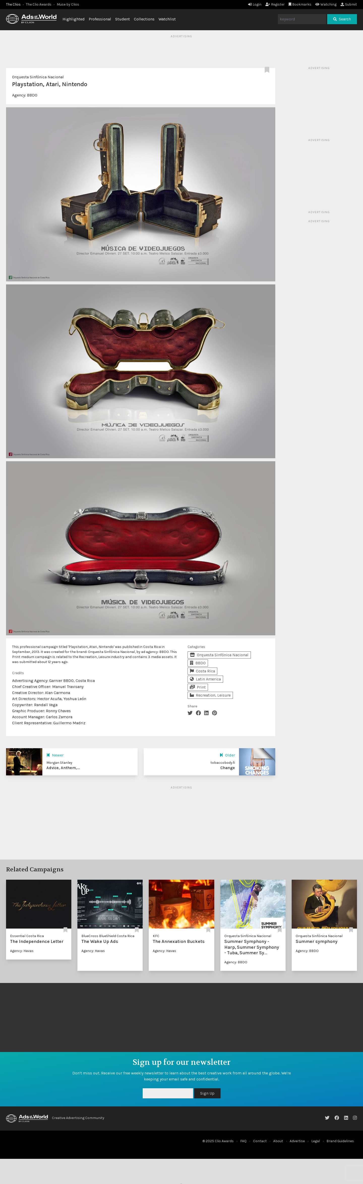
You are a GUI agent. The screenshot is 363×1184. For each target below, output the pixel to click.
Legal (315, 1141)
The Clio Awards (38, 4)
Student (122, 19)
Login (254, 4)
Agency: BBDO (235, 962)
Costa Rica (202, 671)
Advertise (297, 1141)
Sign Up (207, 1093)
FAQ (243, 1141)
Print (198, 687)
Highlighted (74, 19)
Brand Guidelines (340, 1141)
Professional (100, 19)
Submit (349, 4)
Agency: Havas (22, 951)
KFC (156, 936)
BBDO (32, 95)
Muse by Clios (68, 4)
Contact (260, 1141)
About (278, 1141)
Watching (326, 4)
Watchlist (167, 19)
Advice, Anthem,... (63, 767)
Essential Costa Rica (27, 936)
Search (342, 19)
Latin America (205, 679)
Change (227, 767)
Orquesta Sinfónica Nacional (38, 77)
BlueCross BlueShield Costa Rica (107, 936)
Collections (144, 19)
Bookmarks (300, 4)
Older (227, 755)
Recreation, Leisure (210, 695)
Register (275, 4)
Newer (55, 755)
